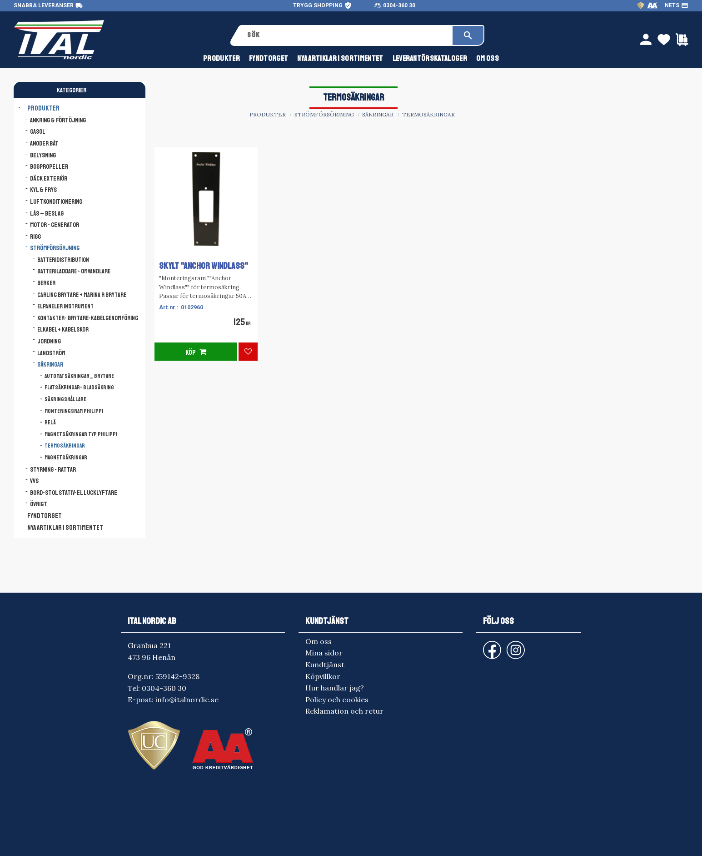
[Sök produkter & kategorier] (347, 35)
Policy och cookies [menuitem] (336, 699)
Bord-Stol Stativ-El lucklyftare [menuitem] (73, 492)
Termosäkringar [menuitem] (65, 445)
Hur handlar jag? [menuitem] (334, 687)
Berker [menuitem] (46, 283)
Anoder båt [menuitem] (44, 143)
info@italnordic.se (187, 699)
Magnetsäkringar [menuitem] (66, 457)
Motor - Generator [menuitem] (54, 225)
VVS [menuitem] (34, 481)
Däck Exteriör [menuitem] (48, 178)
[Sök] (468, 35)
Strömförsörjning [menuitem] (55, 248)
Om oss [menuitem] (487, 58)
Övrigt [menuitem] (38, 504)
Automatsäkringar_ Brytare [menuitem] (79, 376)
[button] (248, 351)
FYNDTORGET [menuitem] (268, 58)
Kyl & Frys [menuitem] (43, 190)
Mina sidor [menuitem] (324, 652)
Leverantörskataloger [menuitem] (430, 58)
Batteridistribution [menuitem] (63, 260)
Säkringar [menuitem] (50, 364)
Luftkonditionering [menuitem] (56, 201)
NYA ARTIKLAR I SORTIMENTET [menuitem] (340, 58)
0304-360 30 (399, 5)
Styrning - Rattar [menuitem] (53, 469)
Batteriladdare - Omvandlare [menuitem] (73, 271)
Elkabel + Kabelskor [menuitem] (63, 329)
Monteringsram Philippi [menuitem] (74, 411)
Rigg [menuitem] (35, 236)
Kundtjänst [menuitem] (324, 664)
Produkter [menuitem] (221, 58)
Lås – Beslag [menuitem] (47, 213)
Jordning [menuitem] (49, 341)
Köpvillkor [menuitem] (322, 676)
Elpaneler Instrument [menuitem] (65, 306)
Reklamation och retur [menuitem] (344, 710)
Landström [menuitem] (51, 353)
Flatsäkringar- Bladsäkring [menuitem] (79, 387)
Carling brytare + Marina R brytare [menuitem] (81, 295)
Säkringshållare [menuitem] (65, 399)
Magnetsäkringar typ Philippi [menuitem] (81, 434)
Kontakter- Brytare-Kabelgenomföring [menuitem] (87, 318)
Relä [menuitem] (50, 422)
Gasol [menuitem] (37, 131)
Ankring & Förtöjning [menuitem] (58, 120)
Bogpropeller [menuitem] (49, 166)
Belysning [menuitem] (43, 155)
